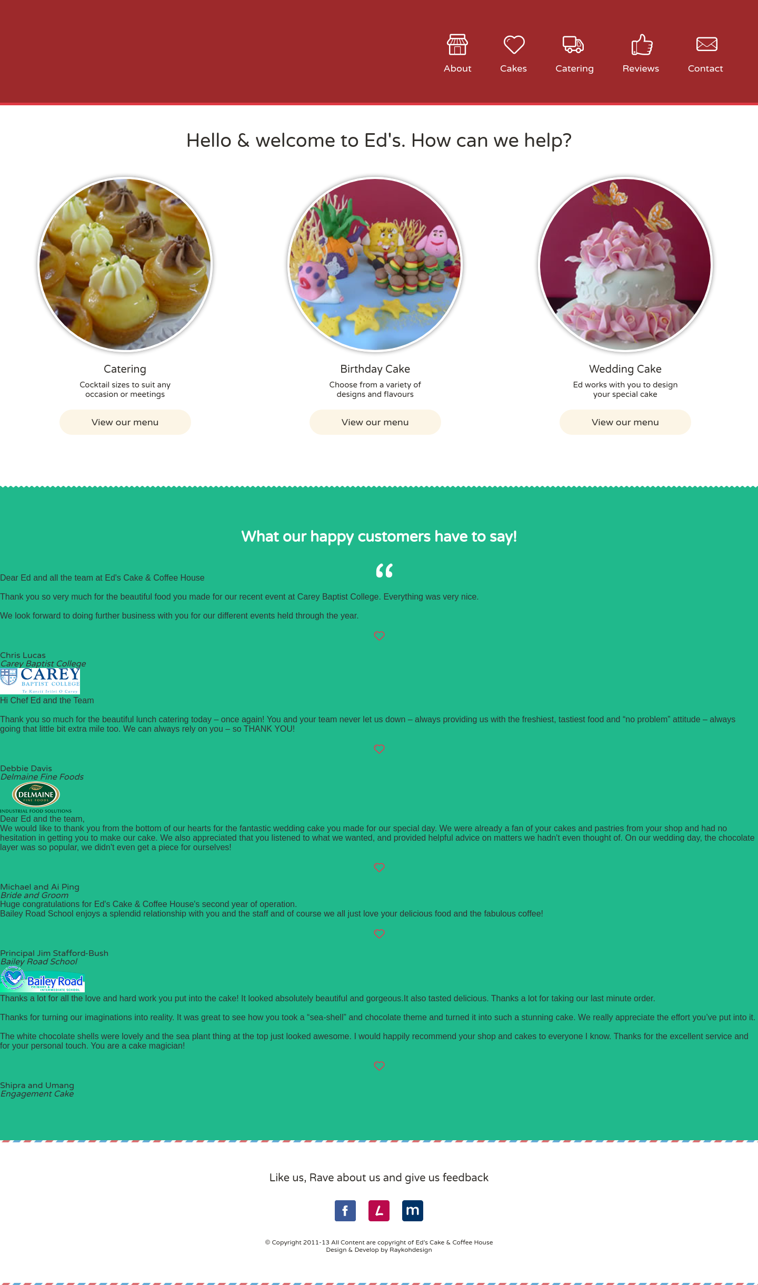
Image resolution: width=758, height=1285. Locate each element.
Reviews (641, 68)
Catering (574, 68)
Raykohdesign (411, 1249)
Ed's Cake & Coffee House (131, 51)
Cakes (513, 68)
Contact (705, 68)
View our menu (125, 422)
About (457, 68)
